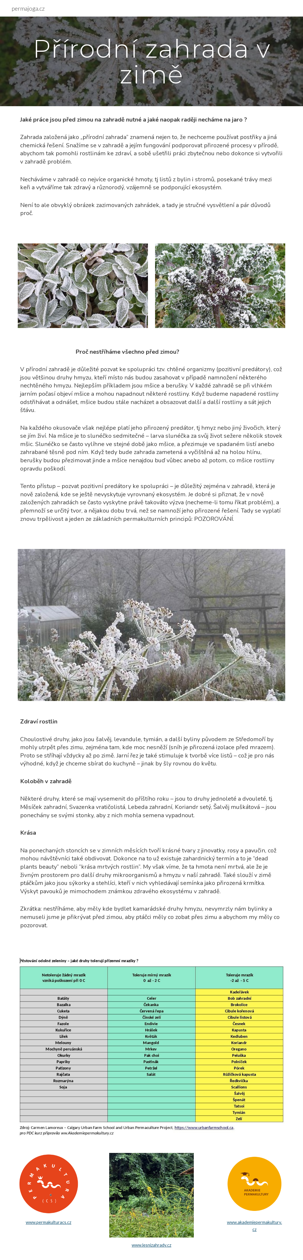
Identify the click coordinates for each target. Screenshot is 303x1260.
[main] (152, 61)
